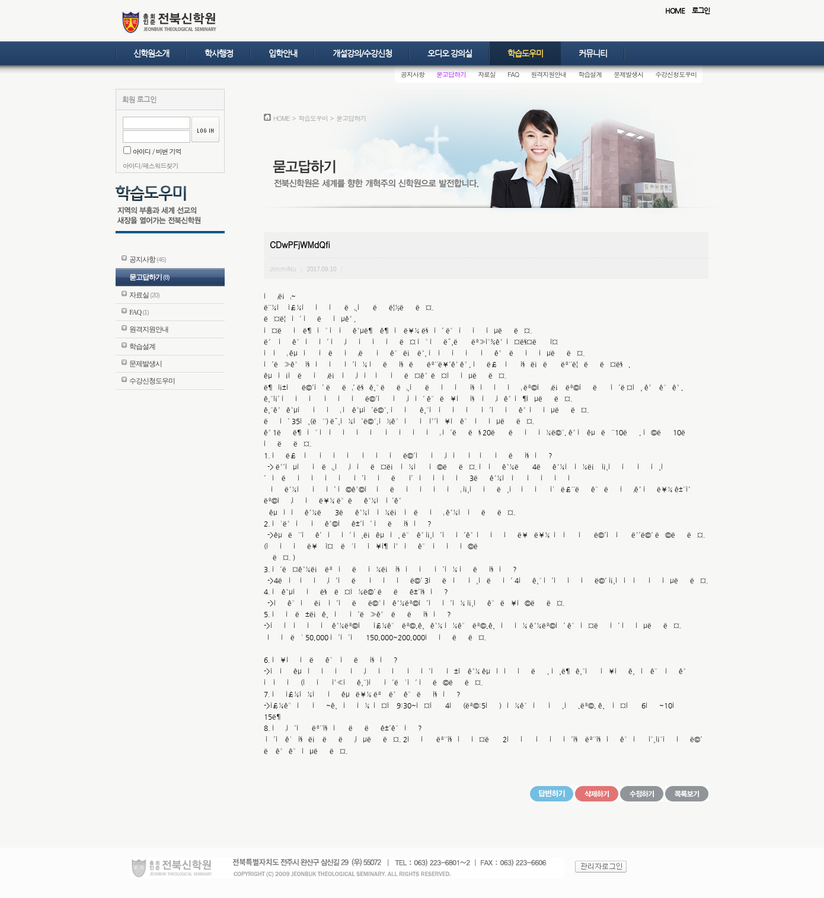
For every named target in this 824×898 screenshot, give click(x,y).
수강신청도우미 (676, 74)
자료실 (487, 74)
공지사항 (412, 74)
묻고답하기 (451, 74)
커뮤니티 (593, 53)
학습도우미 (525, 53)
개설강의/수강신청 (362, 53)
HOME (675, 11)
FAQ (513, 74)
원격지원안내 (548, 74)
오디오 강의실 (449, 53)
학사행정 (219, 53)
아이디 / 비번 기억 (152, 151)
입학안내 (283, 53)
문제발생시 (628, 74)
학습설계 (590, 74)
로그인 (701, 11)
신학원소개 (151, 53)
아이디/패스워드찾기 (150, 165)
